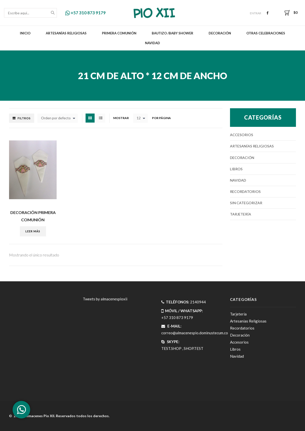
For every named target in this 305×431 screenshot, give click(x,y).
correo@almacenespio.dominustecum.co (194, 333)
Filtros (24, 118)
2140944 (198, 302)
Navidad (152, 43)
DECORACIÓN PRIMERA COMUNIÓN (33, 216)
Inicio (25, 33)
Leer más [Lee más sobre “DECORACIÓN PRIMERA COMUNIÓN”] (32, 231)
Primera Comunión (119, 33)
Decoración (220, 33)
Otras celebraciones (265, 33)
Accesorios (241, 135)
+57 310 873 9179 (85, 12)
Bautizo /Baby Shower (172, 33)
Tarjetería (240, 214)
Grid (90, 118)
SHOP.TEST (193, 348)
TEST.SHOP (171, 348)
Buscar (52, 13)
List (100, 118)
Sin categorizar (246, 203)
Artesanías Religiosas (66, 33)
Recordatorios (245, 191)
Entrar (255, 13)
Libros (236, 169)
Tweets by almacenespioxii (105, 299)
